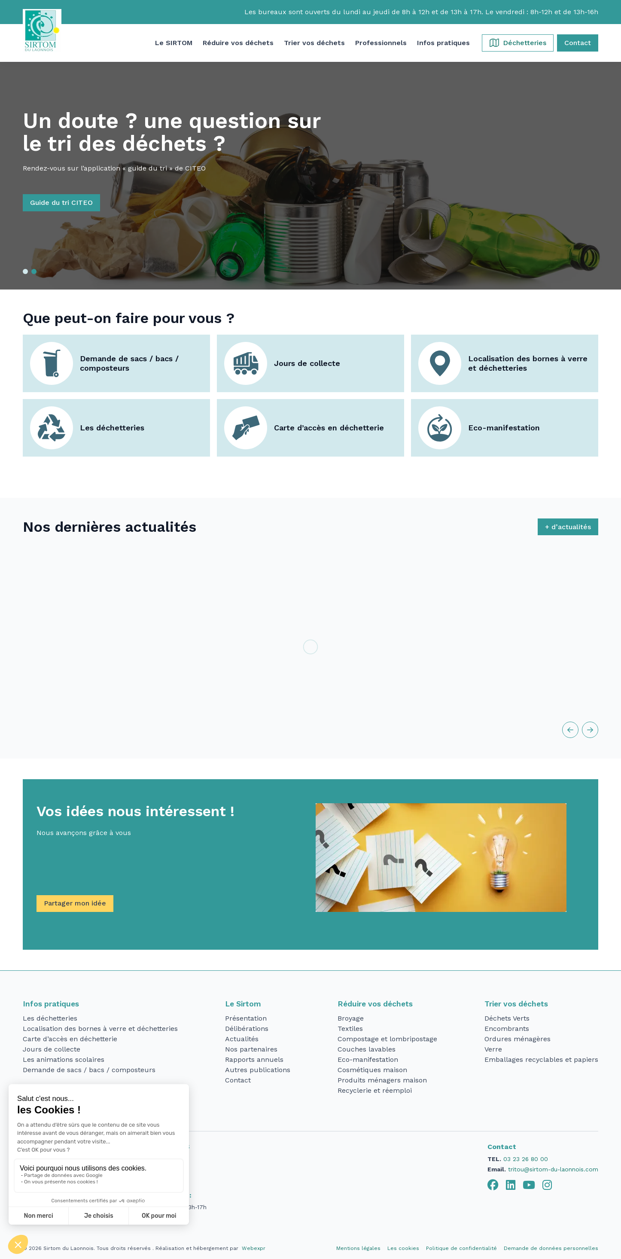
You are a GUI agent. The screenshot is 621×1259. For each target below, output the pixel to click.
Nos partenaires (251, 1049)
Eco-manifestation (504, 427)
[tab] (493, 1185)
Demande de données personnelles (551, 1248)
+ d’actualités (568, 527)
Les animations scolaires (63, 1059)
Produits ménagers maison (382, 1080)
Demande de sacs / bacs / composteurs (129, 363)
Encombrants (506, 1028)
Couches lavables (367, 1049)
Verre (493, 1049)
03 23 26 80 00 (525, 1158)
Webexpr (253, 1248)
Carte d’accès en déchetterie (329, 427)
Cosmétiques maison (372, 1070)
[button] (174, 43)
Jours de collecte (307, 363)
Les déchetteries (112, 427)
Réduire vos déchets (375, 1004)
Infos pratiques (51, 1004)
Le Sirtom (243, 1004)
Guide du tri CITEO (76, 202)
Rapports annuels (254, 1059)
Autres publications (257, 1070)
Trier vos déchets (516, 1004)
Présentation (246, 1018)
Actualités (242, 1039)
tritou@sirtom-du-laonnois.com (553, 1169)
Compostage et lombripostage (387, 1039)
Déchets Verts (507, 1018)
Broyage (351, 1018)
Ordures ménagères (517, 1039)
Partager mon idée (75, 903)
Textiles (350, 1028)
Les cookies (403, 1248)
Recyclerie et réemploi (375, 1090)
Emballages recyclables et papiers (541, 1059)
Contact (238, 1080)
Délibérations (246, 1028)
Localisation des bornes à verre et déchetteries (528, 363)
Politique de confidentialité (461, 1248)
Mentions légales (358, 1248)
